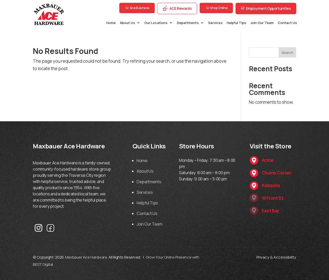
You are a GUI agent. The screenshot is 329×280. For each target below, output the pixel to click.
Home (111, 23)
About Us (127, 23)
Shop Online (219, 8)
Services (215, 23)
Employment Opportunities (268, 8)
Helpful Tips (236, 23)
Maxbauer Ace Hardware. (86, 257)
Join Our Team (262, 23)
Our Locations (156, 23)
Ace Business (140, 8)
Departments (188, 23)
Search (287, 52)
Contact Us (287, 23)
